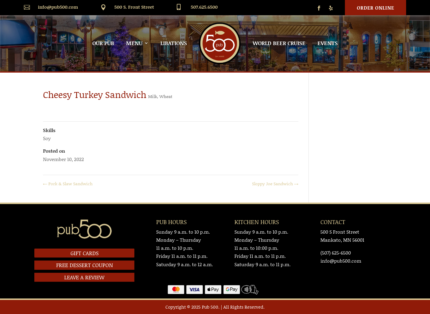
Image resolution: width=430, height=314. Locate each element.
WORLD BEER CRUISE (279, 43)
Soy (47, 138)
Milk (152, 96)
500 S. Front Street (134, 7)
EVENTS (327, 43)
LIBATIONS (173, 43)
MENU (134, 43)
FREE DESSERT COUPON (84, 265)
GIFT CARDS (84, 253)
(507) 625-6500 (335, 252)
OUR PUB (103, 43)
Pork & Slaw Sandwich (68, 183)
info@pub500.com (58, 7)
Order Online (375, 7)
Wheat (165, 96)
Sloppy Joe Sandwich (275, 183)
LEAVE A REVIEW (84, 277)
